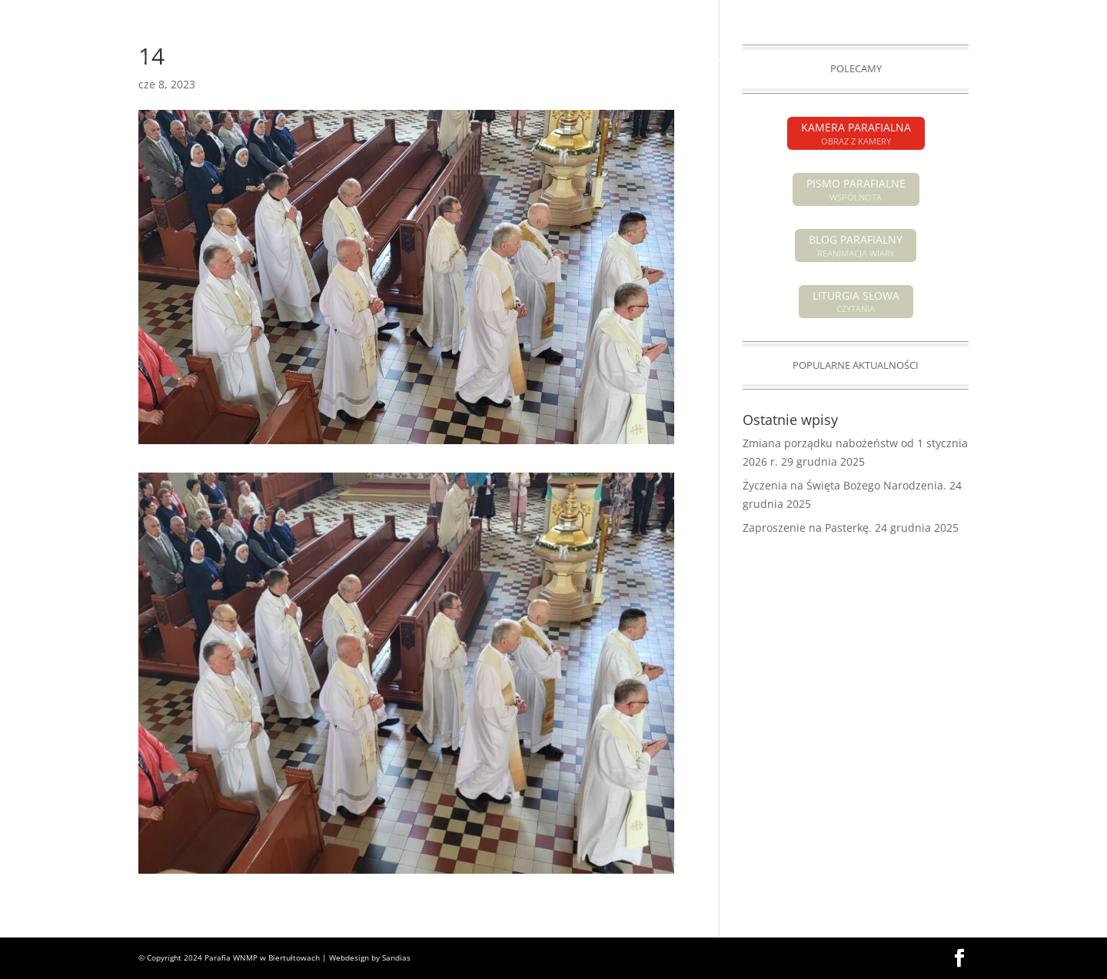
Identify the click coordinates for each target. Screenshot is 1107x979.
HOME (137, 58)
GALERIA (902, 58)
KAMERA (949, 12)
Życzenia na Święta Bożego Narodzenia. (844, 485)
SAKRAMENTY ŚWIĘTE (691, 58)
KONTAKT (961, 58)
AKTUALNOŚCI (202, 58)
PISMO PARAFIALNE (872, 12)
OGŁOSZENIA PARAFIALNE (311, 58)
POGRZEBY (521, 58)
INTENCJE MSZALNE (432, 58)
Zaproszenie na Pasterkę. (807, 527)
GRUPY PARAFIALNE (819, 58)
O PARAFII (586, 58)
